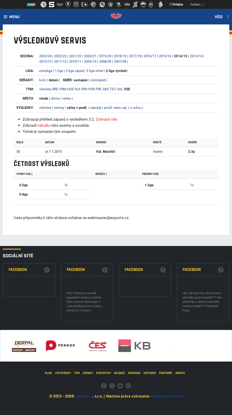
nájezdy (95, 107)
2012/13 (45, 61)
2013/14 (196, 56)
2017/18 (135, 56)
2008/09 (105, 61)
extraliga (45, 70)
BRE (55, 89)
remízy (59, 107)
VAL (120, 89)
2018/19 (120, 56)
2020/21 (90, 56)
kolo (42, 80)
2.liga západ (75, 70)
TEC (113, 89)
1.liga (59, 70)
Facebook (18, 331)
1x (66, 185)
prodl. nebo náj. (115, 107)
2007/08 (120, 61)
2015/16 (165, 56)
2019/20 (105, 56)
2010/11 (75, 61)
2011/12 (60, 61)
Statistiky (103, 409)
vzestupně (97, 80)
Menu (14, 17)
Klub (48, 409)
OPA (84, 89)
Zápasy (88, 409)
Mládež (119, 409)
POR (91, 89)
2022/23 (60, 56)
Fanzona (134, 409)
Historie (150, 409)
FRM (62, 89)
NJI (77, 89)
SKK (106, 89)
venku (66, 98)
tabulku (44, 125)
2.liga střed (94, 70)
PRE (99, 89)
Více (219, 17)
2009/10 (90, 61)
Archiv (180, 409)
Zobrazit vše (106, 119)
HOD (70, 89)
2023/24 (45, 56)
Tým (77, 409)
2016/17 (150, 56)
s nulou (135, 107)
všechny (45, 89)
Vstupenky (63, 409)
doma (55, 98)
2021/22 (75, 56)
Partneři (165, 409)
